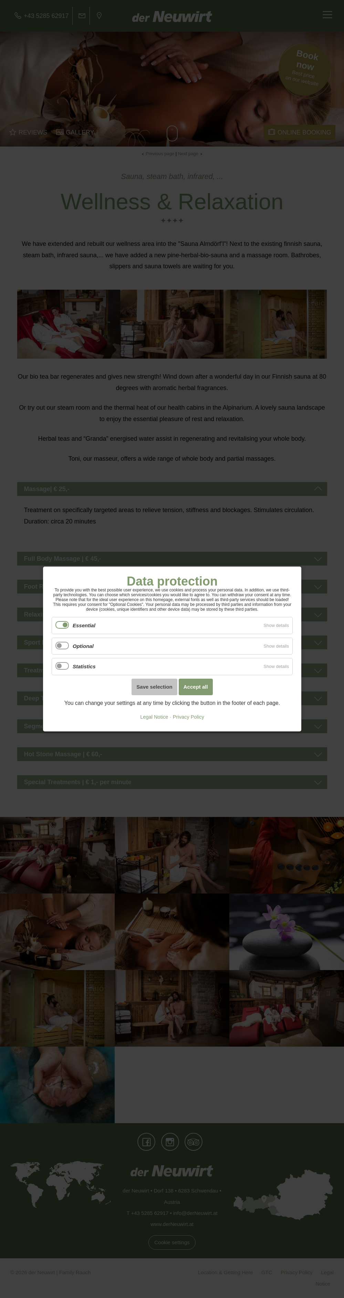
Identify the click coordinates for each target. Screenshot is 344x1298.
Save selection (154, 687)
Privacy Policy (188, 717)
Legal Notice (154, 717)
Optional (83, 646)
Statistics (84, 666)
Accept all (195, 687)
